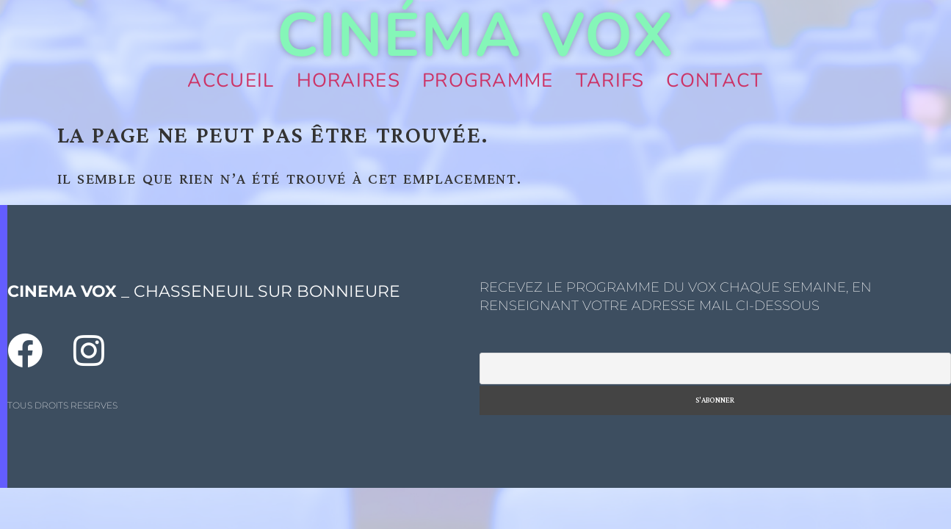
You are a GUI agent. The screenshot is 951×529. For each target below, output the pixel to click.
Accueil (230, 80)
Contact (714, 80)
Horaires (348, 80)
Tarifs (610, 80)
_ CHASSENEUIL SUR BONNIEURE (203, 291)
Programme (488, 80)
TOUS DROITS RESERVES (62, 405)
